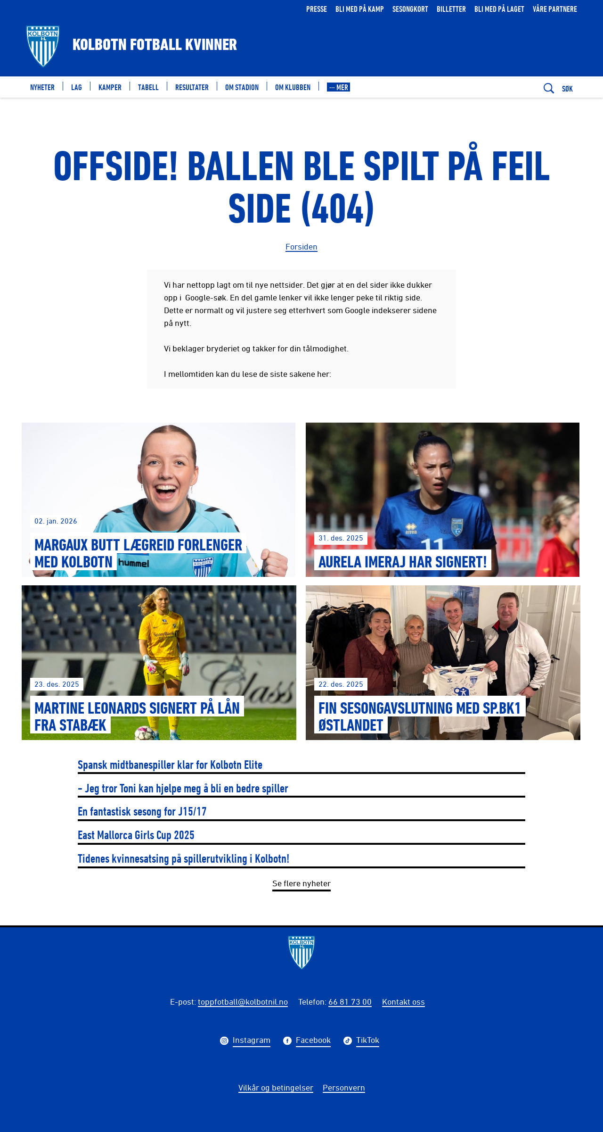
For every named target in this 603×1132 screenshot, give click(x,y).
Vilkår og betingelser (275, 1087)
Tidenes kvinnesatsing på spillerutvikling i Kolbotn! (184, 858)
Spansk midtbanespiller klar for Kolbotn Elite (170, 764)
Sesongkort (410, 8)
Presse (316, 8)
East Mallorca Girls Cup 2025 (136, 834)
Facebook (313, 1041)
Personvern (344, 1087)
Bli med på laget (499, 8)
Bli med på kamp (359, 8)
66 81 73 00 (350, 1001)
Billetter (451, 8)
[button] (338, 87)
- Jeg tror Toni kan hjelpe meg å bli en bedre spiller (183, 788)
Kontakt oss (403, 1001)
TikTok (367, 1041)
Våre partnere (555, 8)
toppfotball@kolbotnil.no (243, 1001)
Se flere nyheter (301, 883)
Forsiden (301, 246)
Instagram (251, 1041)
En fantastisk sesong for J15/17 (142, 811)
